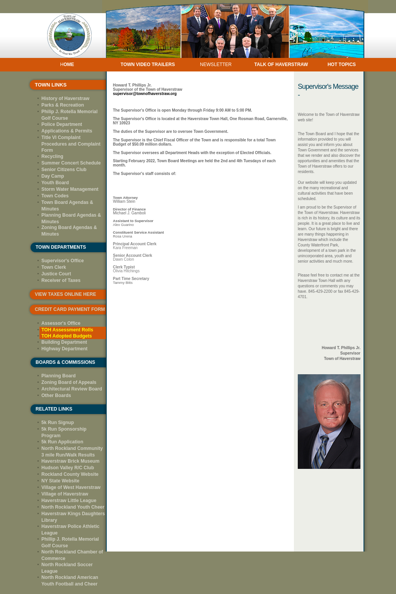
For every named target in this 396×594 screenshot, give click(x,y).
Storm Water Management (70, 189)
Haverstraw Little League (68, 500)
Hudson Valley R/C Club (67, 467)
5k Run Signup (57, 422)
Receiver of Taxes (60, 280)
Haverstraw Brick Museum (70, 461)
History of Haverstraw (65, 98)
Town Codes (54, 196)
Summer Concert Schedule (71, 163)
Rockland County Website (70, 474)
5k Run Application (62, 442)
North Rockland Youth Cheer (72, 507)
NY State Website (60, 481)
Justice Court (56, 274)
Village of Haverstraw (64, 494)
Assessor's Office (60, 323)
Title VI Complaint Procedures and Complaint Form (71, 144)
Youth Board (55, 182)
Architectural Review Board (71, 389)
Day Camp (52, 176)
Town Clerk (53, 267)
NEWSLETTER (216, 64)
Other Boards (56, 395)
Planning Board (58, 375)
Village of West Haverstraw (71, 487)
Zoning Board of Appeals (68, 382)
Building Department (64, 342)
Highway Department (64, 348)
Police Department (61, 124)
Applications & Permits (66, 131)
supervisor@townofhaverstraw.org (145, 94)
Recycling (52, 156)
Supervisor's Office (62, 260)
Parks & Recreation (62, 105)
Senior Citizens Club (64, 169)
